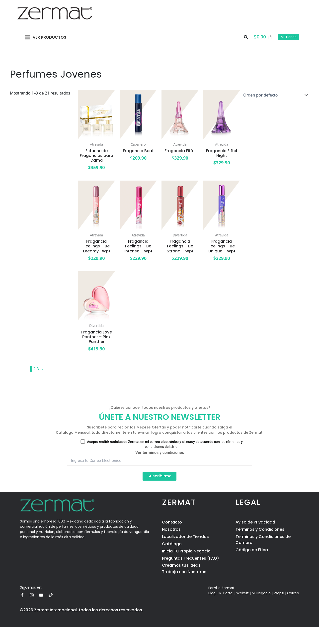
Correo (293, 593)
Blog (212, 593)
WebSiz (242, 593)
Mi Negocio (261, 593)
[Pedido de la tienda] (274, 95)
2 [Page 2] (34, 369)
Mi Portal (226, 593)
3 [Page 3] (38, 369)
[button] (27, 37)
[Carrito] (263, 36)
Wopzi (279, 593)
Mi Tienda (289, 36)
